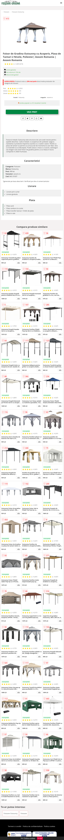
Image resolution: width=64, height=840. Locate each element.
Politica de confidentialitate (33, 826)
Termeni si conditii (14, 826)
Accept (39, 838)
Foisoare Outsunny (18, 12)
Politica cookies (49, 826)
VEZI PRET (32, 111)
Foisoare (6, 12)
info (18, 263)
